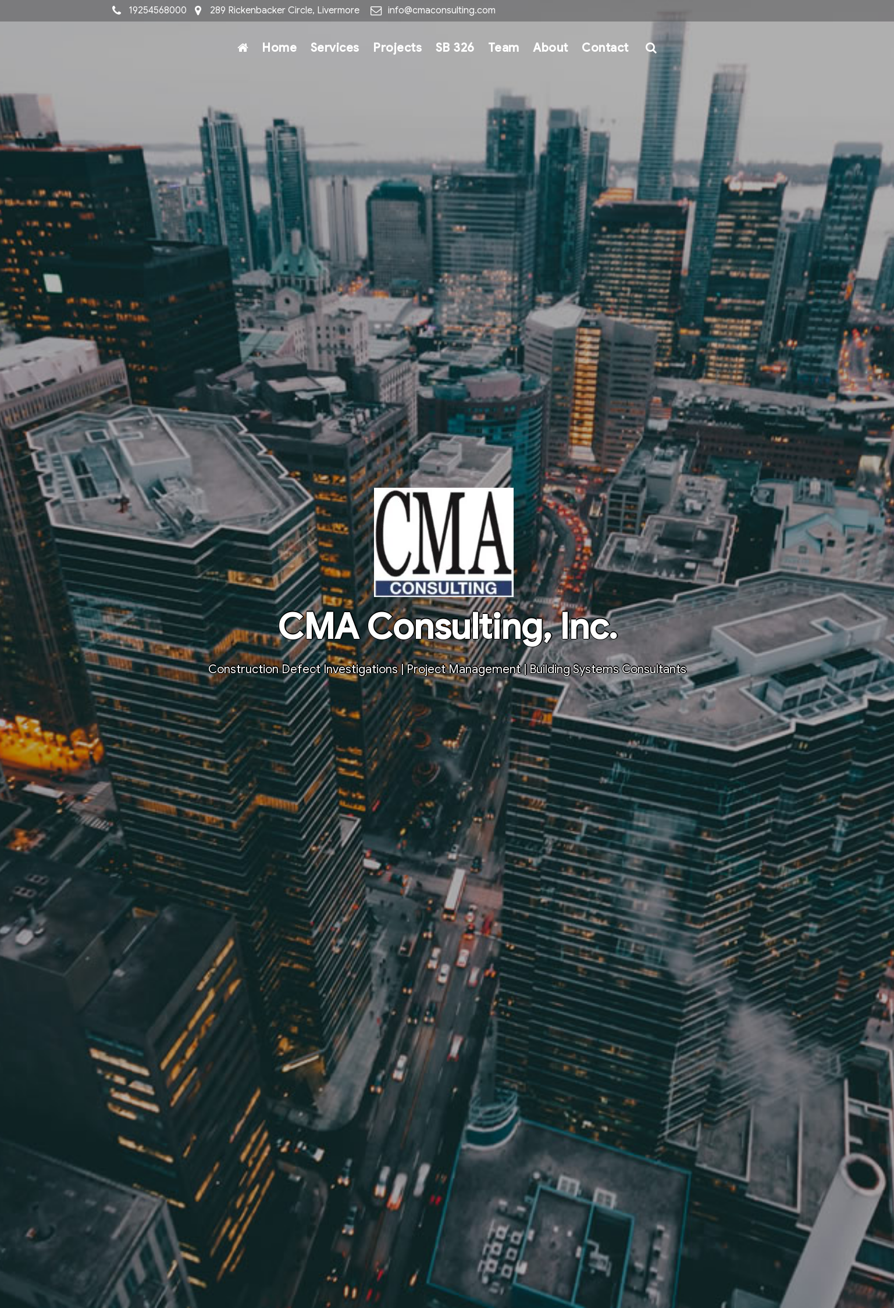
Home (279, 48)
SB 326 (455, 48)
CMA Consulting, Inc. (447, 627)
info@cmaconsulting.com (442, 10)
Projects (397, 48)
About (550, 48)
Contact (605, 48)
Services (335, 48)
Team (503, 48)
